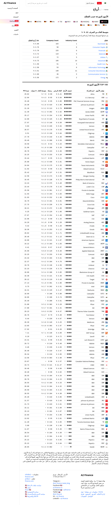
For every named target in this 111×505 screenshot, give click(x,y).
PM (103, 180)
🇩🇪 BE (105, 25)
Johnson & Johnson (87, 105)
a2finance (67, 490)
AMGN (102, 108)
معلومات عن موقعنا (91, 492)
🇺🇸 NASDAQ (85, 22)
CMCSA (102, 155)
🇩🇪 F (45, 22)
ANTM (102, 244)
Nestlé (92, 447)
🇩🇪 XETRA (38, 22)
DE (103, 237)
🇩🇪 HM (82, 25)
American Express (88, 240)
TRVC (102, 425)
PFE (102, 304)
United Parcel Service (86, 130)
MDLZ (102, 144)
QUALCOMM (89, 112)
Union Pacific (89, 115)
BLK (102, 172)
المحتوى (87, 494)
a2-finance (64, 498)
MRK (102, 140)
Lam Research (89, 340)
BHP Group (90, 333)
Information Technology (97, 67)
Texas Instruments (87, 165)
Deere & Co (90, 237)
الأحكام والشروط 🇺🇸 (31, 496)
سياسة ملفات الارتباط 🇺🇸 (33, 485)
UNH (102, 233)
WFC (102, 194)
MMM (102, 308)
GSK (102, 201)
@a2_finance (57, 494)
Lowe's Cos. (90, 187)
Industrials (101, 61)
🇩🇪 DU (90, 25)
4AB (102, 351)
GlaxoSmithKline (88, 201)
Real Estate (102, 44)
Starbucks (90, 290)
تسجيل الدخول (90, 3)
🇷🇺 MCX (67, 22)
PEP (102, 151)
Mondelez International (86, 144)
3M (93, 308)
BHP (102, 333)
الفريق (94, 494)
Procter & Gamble (88, 190)
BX (103, 272)
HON (102, 123)
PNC (102, 101)
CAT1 (102, 294)
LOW (102, 187)
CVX (102, 269)
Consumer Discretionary (96, 71)
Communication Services (97, 74)
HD (103, 162)
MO (103, 94)
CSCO (102, 197)
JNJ (102, 105)
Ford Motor (90, 315)
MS (103, 176)
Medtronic (90, 322)
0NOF (102, 283)
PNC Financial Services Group (84, 101)
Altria (92, 94)
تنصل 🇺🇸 (28, 487)
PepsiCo (91, 151)
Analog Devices (89, 222)
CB (103, 226)
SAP (102, 215)
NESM (102, 447)
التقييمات (84, 496)
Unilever (91, 265)
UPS (102, 130)
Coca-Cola (90, 205)
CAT (102, 147)
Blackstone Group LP (87, 272)
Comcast (91, 155)
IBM (102, 258)
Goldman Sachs (88, 212)
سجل (99, 3)
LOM (102, 418)
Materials (102, 54)
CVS (102, 276)
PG (103, 190)
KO (103, 204)
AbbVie (91, 137)
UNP (102, 115)
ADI (102, 222)
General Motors (88, 247)
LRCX (102, 340)
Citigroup (91, 133)
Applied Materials (88, 251)
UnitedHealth (89, 397)
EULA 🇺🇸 (28, 490)
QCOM (102, 112)
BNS (102, 429)
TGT (102, 279)
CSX (102, 219)
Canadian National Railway (85, 361)
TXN (102, 165)
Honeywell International (85, 123)
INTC (102, 286)
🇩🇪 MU (52, 22)
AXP (102, 240)
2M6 (102, 322)
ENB (102, 329)
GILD (102, 169)
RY (103, 119)
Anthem (91, 244)
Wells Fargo (90, 194)
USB (102, 97)
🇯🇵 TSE (59, 22)
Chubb (92, 226)
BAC (102, 183)
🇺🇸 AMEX (95, 22)
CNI (102, 361)
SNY (102, 336)
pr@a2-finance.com (29, 480)
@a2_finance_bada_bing (61, 483)
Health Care (101, 64)
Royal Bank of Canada (86, 119)
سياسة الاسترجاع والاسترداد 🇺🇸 (35, 494)
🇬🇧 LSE (75, 22)
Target (92, 279)
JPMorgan (90, 208)
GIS (102, 368)
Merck (92, 140)
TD (103, 422)
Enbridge (91, 329)
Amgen (91, 108)
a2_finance (60, 496)
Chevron (91, 269)
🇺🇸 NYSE (104, 22)
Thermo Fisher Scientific (85, 311)
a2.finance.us (57, 487)
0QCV (102, 343)
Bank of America (88, 183)
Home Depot (89, 162)
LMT (102, 158)
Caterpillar (90, 147)
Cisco (92, 197)
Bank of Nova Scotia (87, 429)
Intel (92, 286)
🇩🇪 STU (97, 25)
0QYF (102, 254)
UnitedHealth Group (87, 233)
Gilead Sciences (88, 169)
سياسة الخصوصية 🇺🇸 (31, 492)
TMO (102, 311)
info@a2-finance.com (29, 475)
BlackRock (90, 172)
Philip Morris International (85, 180)
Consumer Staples (99, 47)
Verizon (91, 126)
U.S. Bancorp (89, 98)
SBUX (102, 290)
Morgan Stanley (88, 176)
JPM (102, 208)
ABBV (102, 137)
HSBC (102, 365)
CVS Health (90, 276)
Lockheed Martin (88, 158)
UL (103, 265)
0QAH (102, 301)
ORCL (102, 229)
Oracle (92, 229)
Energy (103, 78)
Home (106, 10)
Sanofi (92, 336)
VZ (103, 126)
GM (103, 247)
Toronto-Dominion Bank (85, 422)
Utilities (103, 57)
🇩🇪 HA (29, 22)
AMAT (102, 251)
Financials (102, 51)
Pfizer (92, 304)
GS (103, 212)
